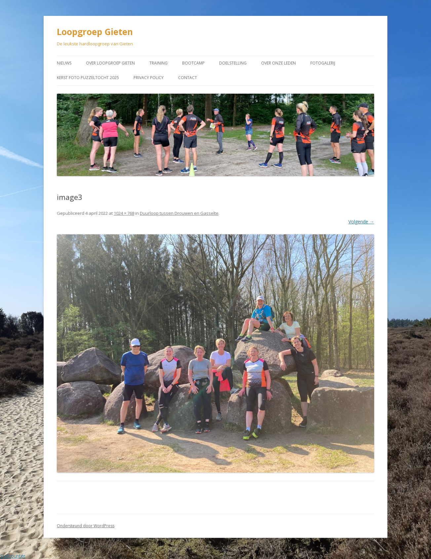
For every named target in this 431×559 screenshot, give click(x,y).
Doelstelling (233, 63)
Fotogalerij (322, 63)
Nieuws (64, 63)
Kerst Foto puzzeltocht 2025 (88, 77)
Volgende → (361, 221)
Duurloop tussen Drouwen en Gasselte (179, 213)
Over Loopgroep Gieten (110, 63)
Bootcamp (193, 63)
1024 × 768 (124, 213)
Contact (187, 77)
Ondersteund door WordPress (85, 526)
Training (158, 63)
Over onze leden (278, 63)
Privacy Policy (149, 77)
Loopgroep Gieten (95, 32)
